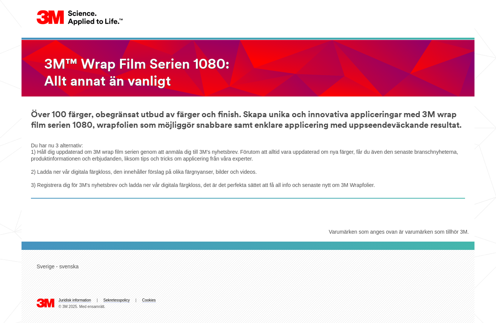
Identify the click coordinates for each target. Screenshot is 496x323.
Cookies (149, 300)
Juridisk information (75, 300)
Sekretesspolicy (116, 300)
